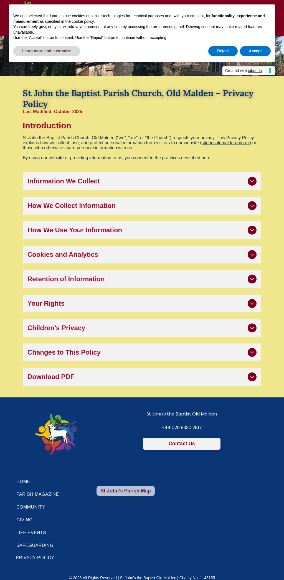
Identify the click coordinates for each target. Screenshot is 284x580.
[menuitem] (131, 481)
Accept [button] (255, 51)
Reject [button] (223, 51)
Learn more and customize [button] (46, 51)
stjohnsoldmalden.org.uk (226, 142)
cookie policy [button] (83, 21)
